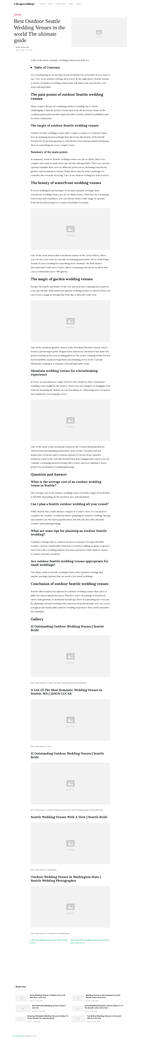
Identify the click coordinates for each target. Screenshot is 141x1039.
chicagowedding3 (18, 1036)
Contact (42, 4)
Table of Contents (47, 67)
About (71, 4)
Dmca (50, 4)
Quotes (78, 4)
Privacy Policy (61, 4)
